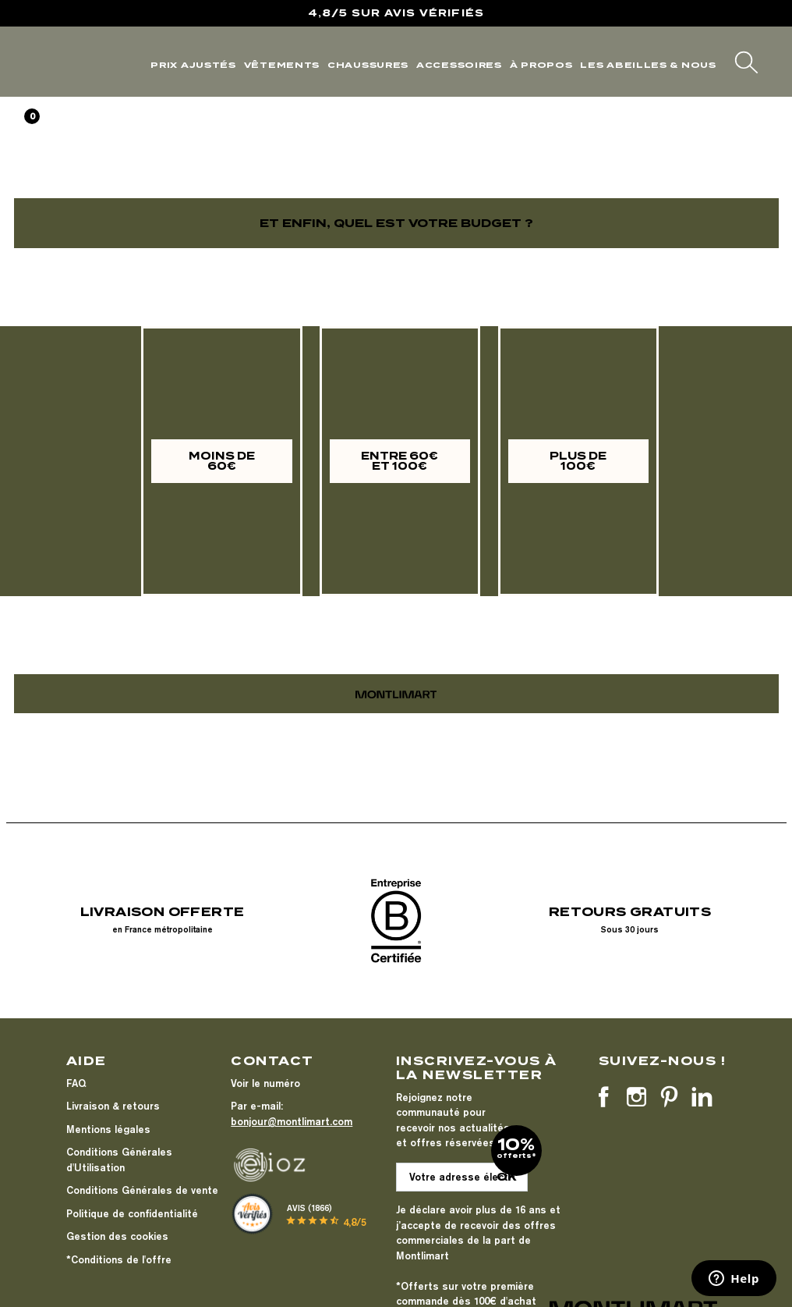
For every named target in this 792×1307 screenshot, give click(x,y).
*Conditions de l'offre (118, 1259)
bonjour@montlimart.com (291, 1121)
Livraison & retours (113, 1105)
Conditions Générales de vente (142, 1190)
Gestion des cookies (117, 1236)
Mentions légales (108, 1129)
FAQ (76, 1083)
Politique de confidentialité (132, 1213)
